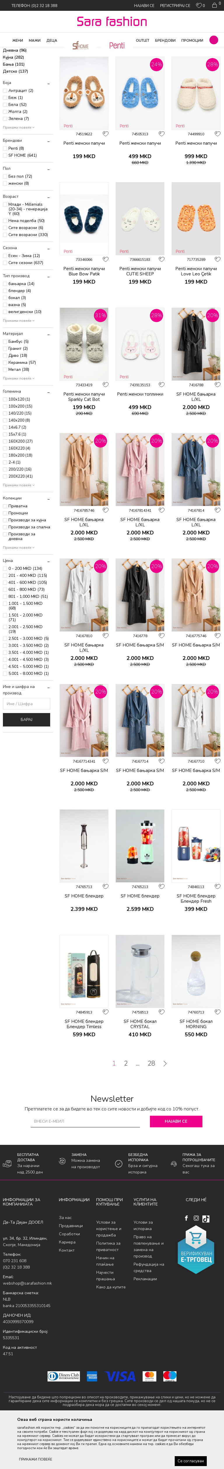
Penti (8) (16, 195)
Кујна (13, 104)
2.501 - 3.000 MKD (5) (28, 686)
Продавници (71, 1273)
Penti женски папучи (84, 190)
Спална (14, 90)
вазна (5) (17, 352)
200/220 (20, 516)
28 (151, 1110)
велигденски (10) (24, 359)
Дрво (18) (17, 403)
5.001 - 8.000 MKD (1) (28, 721)
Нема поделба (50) (26, 268)
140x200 (19, 467)
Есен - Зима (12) (24, 303)
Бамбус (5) (18, 389)
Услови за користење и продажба (108, 1276)
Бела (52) (17, 152)
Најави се (176, 1168)
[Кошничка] (216, 5)
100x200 (20, 453)
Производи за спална (29, 574)
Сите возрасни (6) (25, 275)
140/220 (20, 460)
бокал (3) (17, 345)
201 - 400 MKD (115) (27, 623)
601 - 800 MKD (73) (26, 637)
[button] (213, 40)
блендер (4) (19, 338)
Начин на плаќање (105, 1308)
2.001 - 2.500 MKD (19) (25, 676)
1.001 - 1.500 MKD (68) (25, 653)
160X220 (19, 495)
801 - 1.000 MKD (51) (28, 644)
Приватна (17, 553)
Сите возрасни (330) (28, 282)
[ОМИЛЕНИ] (200, 6)
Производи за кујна (27, 567)
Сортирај (184, 60)
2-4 (14, 509)
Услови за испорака (143, 1272)
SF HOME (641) (22, 202)
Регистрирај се (175, 5)
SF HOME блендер (84, 943)
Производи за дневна (21, 584)
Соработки (69, 1281)
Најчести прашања (105, 1323)
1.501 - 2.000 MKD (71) (25, 665)
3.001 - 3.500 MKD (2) (28, 693)
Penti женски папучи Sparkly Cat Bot (84, 444)
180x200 (20, 502)
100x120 (19, 446)
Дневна (15, 97)
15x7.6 (17, 481)
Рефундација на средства (149, 1314)
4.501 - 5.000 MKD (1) (28, 714)
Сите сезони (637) (25, 310)
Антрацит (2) (20, 138)
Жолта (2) (17, 159)
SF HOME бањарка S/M (140, 692)
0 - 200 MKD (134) (25, 616)
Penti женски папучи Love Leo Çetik (196, 318)
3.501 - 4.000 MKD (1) (28, 700)
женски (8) (18, 230)
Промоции (18, 560)
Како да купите (111, 1334)
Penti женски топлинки (140, 441)
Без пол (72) (20, 223)
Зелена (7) (18, 166)
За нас (65, 1265)
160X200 (20, 488)
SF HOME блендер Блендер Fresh (196, 946)
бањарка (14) (21, 331)
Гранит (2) (18, 396)
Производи (38, 51)
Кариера (67, 1289)
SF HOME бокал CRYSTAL (140, 1071)
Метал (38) (18, 417)
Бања (14, 111)
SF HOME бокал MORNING (196, 1071)
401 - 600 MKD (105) (27, 630)
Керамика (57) (22, 410)
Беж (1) (15, 145)
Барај (26, 767)
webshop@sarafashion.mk (27, 1330)
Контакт (67, 1297)
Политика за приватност (108, 1293)
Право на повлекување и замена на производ (149, 1293)
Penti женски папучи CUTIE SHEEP (140, 318)
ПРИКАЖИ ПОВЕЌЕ (35, 1459)
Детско (15, 118)
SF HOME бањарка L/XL (196, 444)
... (137, 1110)
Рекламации (145, 1326)
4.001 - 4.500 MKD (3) (28, 707)
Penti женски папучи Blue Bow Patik (84, 318)
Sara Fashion (13, 51)
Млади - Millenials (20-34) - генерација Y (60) (28, 256)
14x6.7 (17, 474)
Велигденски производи (26, 80)
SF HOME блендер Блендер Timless (84, 1071)
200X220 (20, 523)
